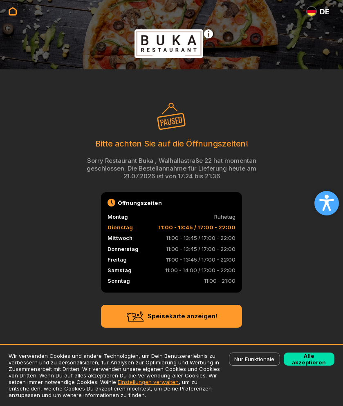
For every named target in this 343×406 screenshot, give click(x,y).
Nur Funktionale (254, 359)
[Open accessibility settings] (326, 203)
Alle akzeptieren (309, 359)
